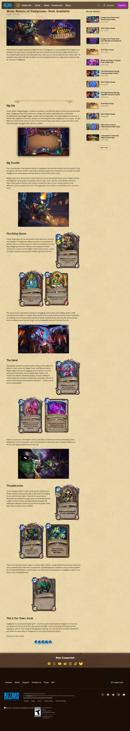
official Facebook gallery (51, 631)
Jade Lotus (30, 498)
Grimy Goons (25, 244)
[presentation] (8, 5)
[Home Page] (17, 5)
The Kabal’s (11, 366)
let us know (54, 626)
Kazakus (32, 375)
